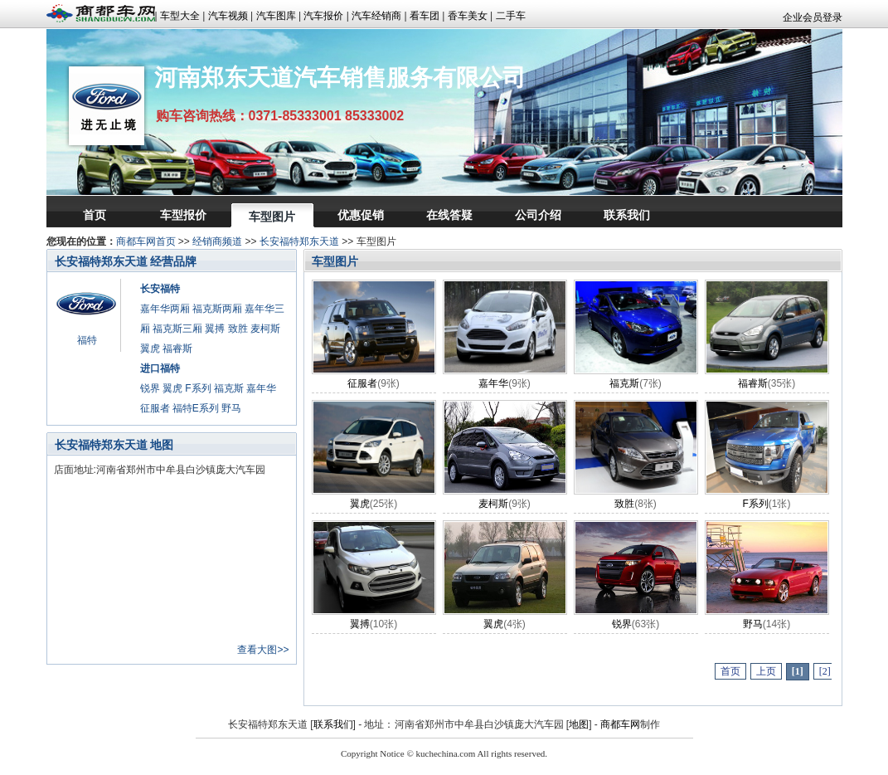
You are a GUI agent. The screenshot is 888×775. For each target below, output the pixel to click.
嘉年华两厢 (165, 308)
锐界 (150, 388)
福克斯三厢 (177, 328)
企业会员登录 (812, 17)
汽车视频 (228, 16)
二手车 (511, 16)
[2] (825, 671)
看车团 (424, 16)
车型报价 (183, 215)
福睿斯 (177, 348)
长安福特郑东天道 (299, 241)
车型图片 (272, 216)
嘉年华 (261, 388)
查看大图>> (263, 650)
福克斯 (229, 388)
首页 (94, 215)
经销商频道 (217, 241)
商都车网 (620, 724)
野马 (231, 408)
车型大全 (180, 16)
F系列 (198, 388)
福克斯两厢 (217, 308)
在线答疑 (449, 215)
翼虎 (150, 348)
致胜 (238, 328)
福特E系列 (195, 408)
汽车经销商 (376, 16)
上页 (766, 671)
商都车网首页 (146, 241)
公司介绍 (538, 215)
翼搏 (215, 328)
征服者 (155, 408)
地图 (579, 724)
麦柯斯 (265, 328)
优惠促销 (360, 215)
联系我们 (627, 215)
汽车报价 (323, 16)
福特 (87, 340)
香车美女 (468, 16)
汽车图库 (276, 16)
